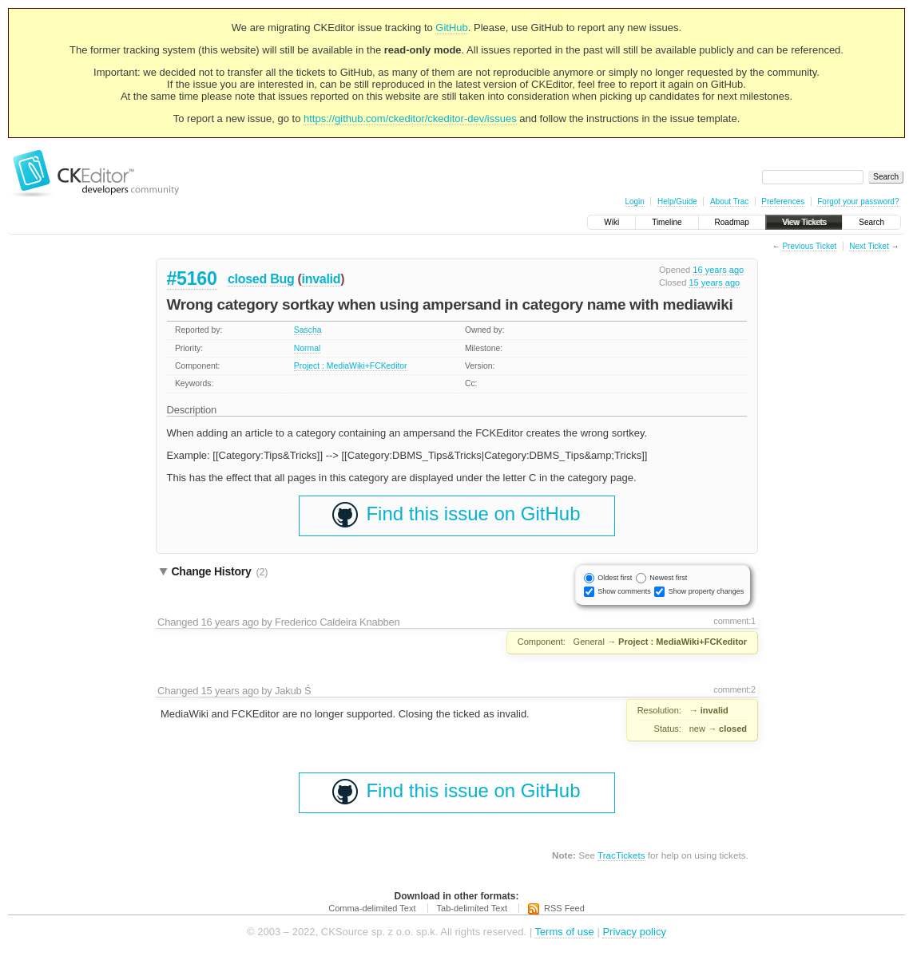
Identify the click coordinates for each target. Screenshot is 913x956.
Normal (307, 348)
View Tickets (804, 222)
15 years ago (714, 282)
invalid (321, 279)
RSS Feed (564, 908)
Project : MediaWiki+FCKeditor (350, 365)
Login (634, 201)
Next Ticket (868, 246)
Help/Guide (677, 201)
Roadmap (732, 222)
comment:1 (734, 621)
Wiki (611, 222)
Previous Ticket (809, 246)
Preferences (782, 201)
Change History (220, 571)
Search (871, 222)
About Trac (729, 201)
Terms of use (563, 932)
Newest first (668, 578)
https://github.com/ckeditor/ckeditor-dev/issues (410, 118)
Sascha (308, 330)
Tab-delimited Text (472, 908)
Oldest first (614, 578)
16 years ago (718, 270)
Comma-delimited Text (371, 908)
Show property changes (706, 591)
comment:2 (734, 689)
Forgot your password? (858, 201)
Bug (282, 279)
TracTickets (621, 855)
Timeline (666, 222)
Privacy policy (633, 932)
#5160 (192, 278)
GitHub (451, 28)
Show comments (624, 591)
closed (247, 279)
